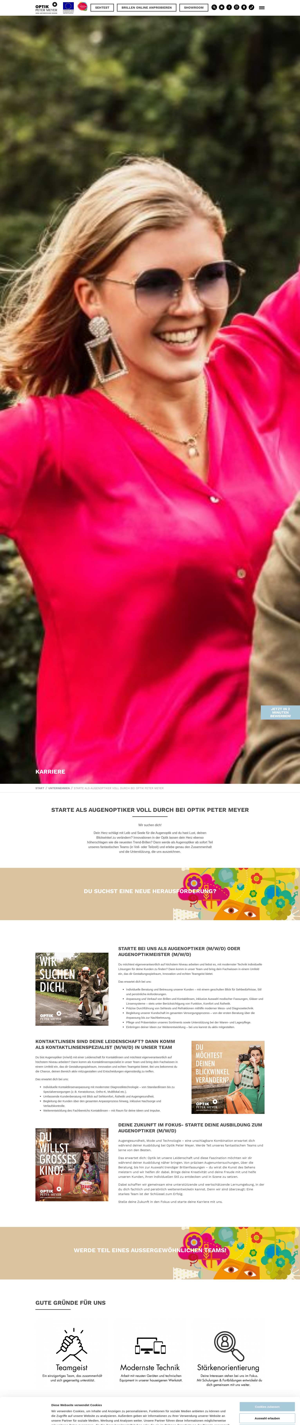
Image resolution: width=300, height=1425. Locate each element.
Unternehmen (59, 788)
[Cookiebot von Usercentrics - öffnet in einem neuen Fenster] (25, 1417)
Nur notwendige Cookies (267, 1404)
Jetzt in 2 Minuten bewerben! (280, 664)
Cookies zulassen (267, 1381)
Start (39, 788)
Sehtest (102, 7)
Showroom (194, 7)
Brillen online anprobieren (147, 7)
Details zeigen (208, 1417)
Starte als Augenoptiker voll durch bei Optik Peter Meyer (119, 788)
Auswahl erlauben (267, 1392)
